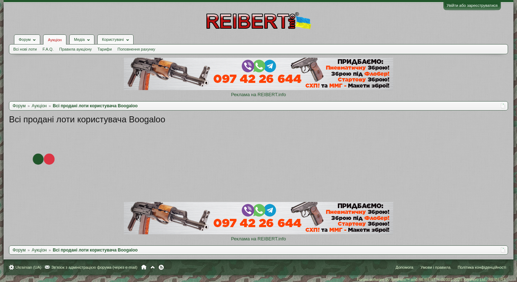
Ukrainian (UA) (28, 267)
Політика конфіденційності (482, 267)
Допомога (404, 267)
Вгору (152, 267)
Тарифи (105, 49)
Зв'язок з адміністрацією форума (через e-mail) (94, 267)
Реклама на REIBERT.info (258, 94)
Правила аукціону (75, 49)
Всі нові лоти (25, 49)
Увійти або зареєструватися (472, 5)
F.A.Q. (47, 49)
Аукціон (54, 40)
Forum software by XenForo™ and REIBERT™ (431, 279)
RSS (161, 267)
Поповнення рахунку (136, 49)
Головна (143, 267)
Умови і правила (435, 267)
